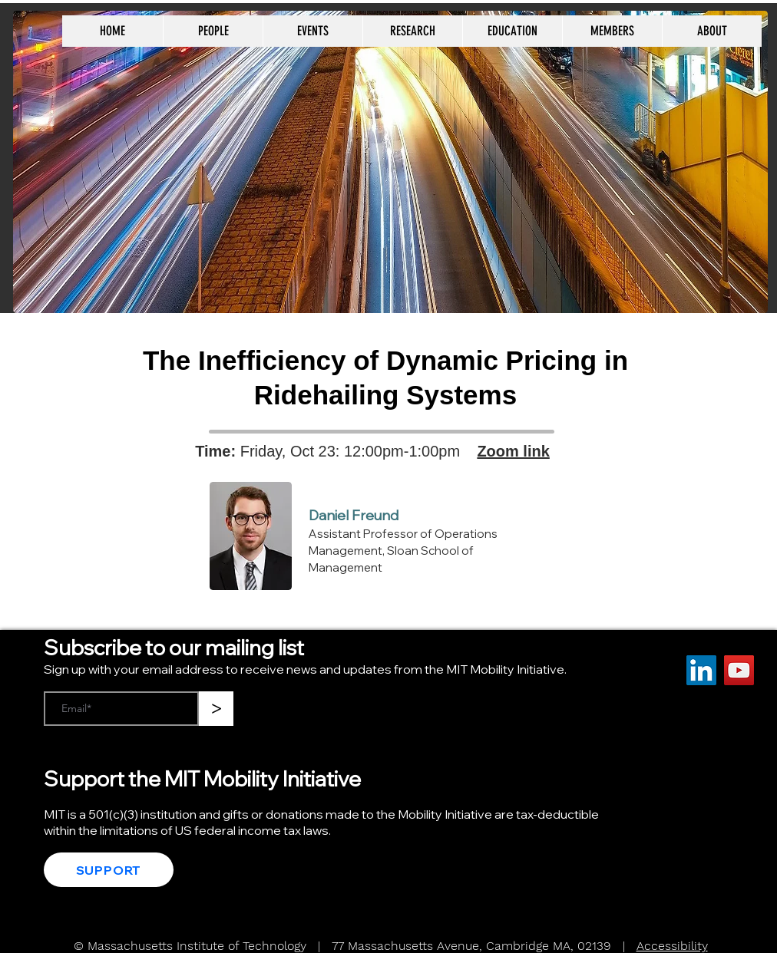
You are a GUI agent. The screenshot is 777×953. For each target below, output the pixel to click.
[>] (216, 708)
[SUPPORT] (109, 869)
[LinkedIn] (701, 670)
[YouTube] (739, 670)
